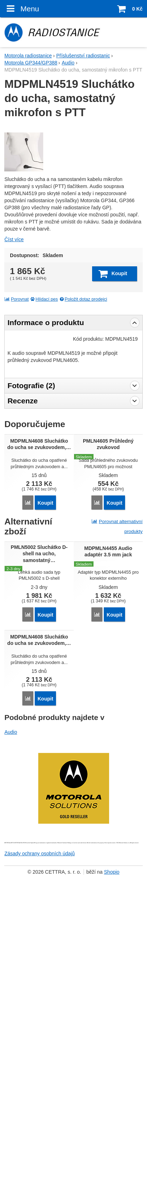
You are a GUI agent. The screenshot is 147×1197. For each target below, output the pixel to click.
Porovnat (16, 430)
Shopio (112, 1168)
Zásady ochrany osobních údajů (39, 1149)
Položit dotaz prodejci (83, 430)
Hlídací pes (44, 430)
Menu (21, 8)
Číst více (13, 370)
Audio (10, 1028)
